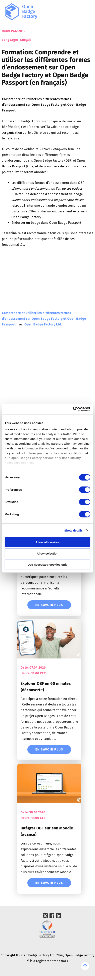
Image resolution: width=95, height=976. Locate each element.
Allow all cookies (48, 542)
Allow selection (47, 553)
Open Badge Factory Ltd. (43, 324)
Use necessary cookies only (47, 564)
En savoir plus (49, 605)
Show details (73, 530)
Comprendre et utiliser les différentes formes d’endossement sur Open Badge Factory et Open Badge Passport (44, 318)
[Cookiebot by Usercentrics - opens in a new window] (72, 409)
